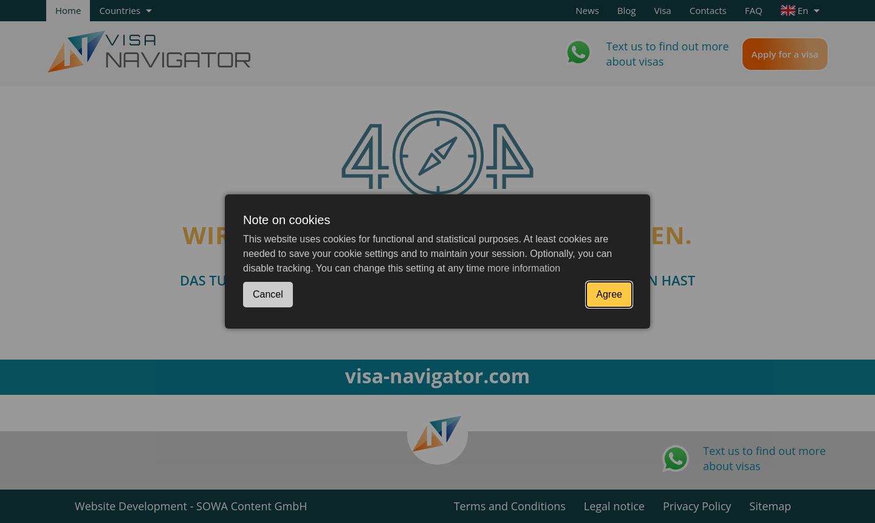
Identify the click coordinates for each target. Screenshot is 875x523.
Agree (609, 294)
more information (523, 268)
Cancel (268, 294)
